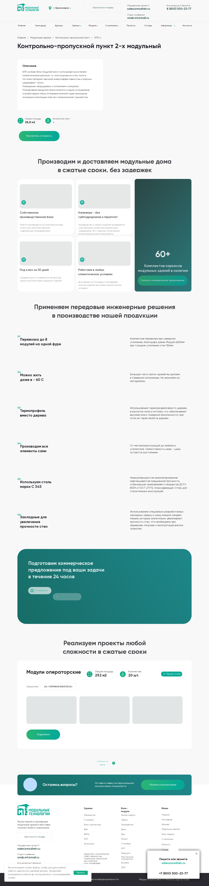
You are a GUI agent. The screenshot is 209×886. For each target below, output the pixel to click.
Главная (21, 38)
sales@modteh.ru (173, 863)
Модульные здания (40, 38)
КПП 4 (98, 38)
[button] (102, 7)
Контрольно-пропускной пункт (73, 38)
